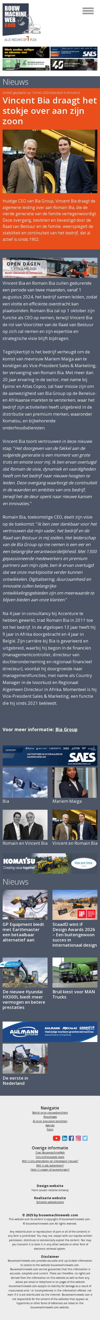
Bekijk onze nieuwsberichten (50, 1112)
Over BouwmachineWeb (50, 1152)
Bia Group (66, 729)
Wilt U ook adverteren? (50, 1165)
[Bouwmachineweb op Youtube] (55, 1138)
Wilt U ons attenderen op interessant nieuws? (50, 1161)
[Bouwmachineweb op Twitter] (84, 1138)
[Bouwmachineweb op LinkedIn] (63, 1138)
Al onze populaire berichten (50, 1121)
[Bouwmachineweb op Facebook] (70, 1138)
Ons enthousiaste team (50, 1157)
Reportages (50, 1117)
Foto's (50, 1129)
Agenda (50, 1125)
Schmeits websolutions (50, 1202)
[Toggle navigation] (88, 11)
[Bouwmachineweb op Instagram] (77, 1138)
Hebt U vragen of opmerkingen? (50, 1169)
